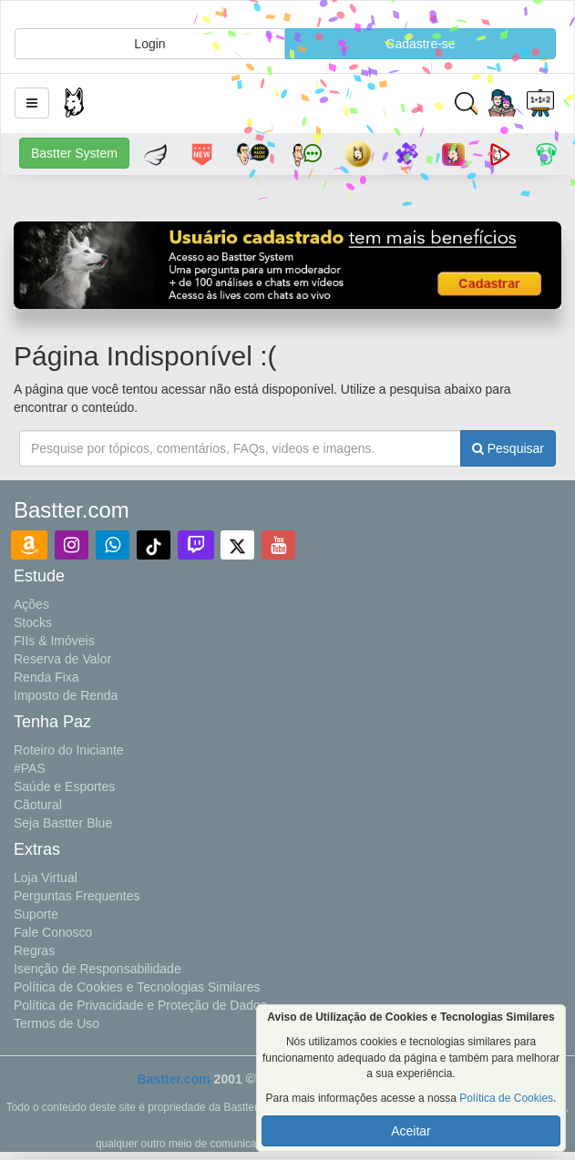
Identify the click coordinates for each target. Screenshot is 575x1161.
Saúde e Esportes (64, 786)
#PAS (30, 768)
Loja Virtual (45, 877)
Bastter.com (174, 1079)
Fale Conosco (53, 932)
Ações (31, 604)
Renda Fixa (46, 677)
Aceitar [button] (411, 1131)
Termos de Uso (56, 1023)
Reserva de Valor (62, 659)
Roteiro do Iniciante (69, 750)
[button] (32, 102)
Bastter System (74, 153)
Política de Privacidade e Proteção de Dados (140, 1005)
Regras (34, 950)
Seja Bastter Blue (63, 823)
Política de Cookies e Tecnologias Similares (137, 987)
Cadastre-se (420, 43)
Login (149, 43)
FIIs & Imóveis (54, 640)
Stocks (33, 622)
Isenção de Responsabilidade (97, 968)
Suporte (36, 914)
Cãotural (38, 804)
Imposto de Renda (66, 695)
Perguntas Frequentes (77, 896)
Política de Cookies (506, 1098)
